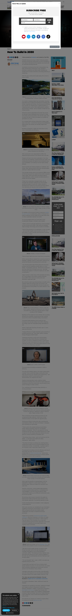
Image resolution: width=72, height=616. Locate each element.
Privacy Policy (31, 31)
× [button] (18, 594)
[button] (10, 607)
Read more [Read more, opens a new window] (4, 605)
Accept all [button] (6, 610)
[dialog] (10, 604)
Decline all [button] (14, 610)
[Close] (59, 3)
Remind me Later (55, 46)
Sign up (49, 21)
